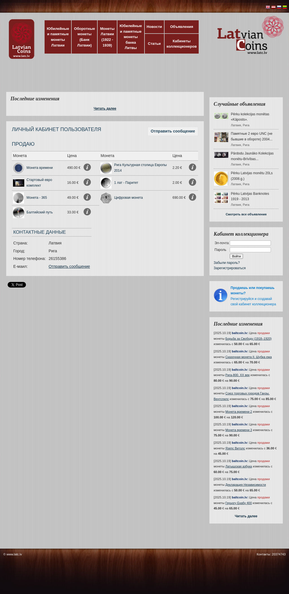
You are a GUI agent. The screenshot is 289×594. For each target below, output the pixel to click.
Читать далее (105, 109)
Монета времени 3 (238, 430)
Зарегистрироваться (230, 268)
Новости (154, 27)
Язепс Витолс (235, 448)
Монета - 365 (37, 198)
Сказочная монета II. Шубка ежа (248, 357)
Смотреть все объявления (246, 214)
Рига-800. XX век (237, 375)
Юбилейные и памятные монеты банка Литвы (131, 37)
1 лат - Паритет (126, 183)
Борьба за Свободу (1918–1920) (248, 338)
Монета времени (40, 168)
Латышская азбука (238, 466)
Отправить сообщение (173, 131)
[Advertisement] (143, 79)
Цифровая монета (128, 198)
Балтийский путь (40, 212)
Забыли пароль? (227, 263)
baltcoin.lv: (240, 333)
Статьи (154, 43)
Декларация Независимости (245, 484)
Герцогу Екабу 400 (238, 503)
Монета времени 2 (238, 411)
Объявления (181, 27)
